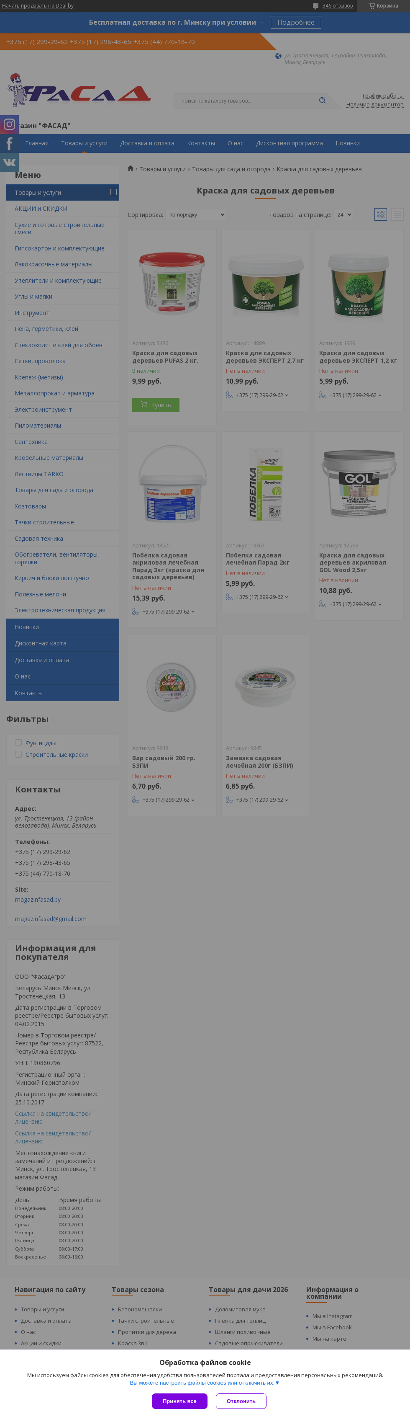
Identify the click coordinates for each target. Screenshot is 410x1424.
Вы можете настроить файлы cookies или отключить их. (202, 1383)
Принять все (180, 1401)
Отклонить (241, 1401)
